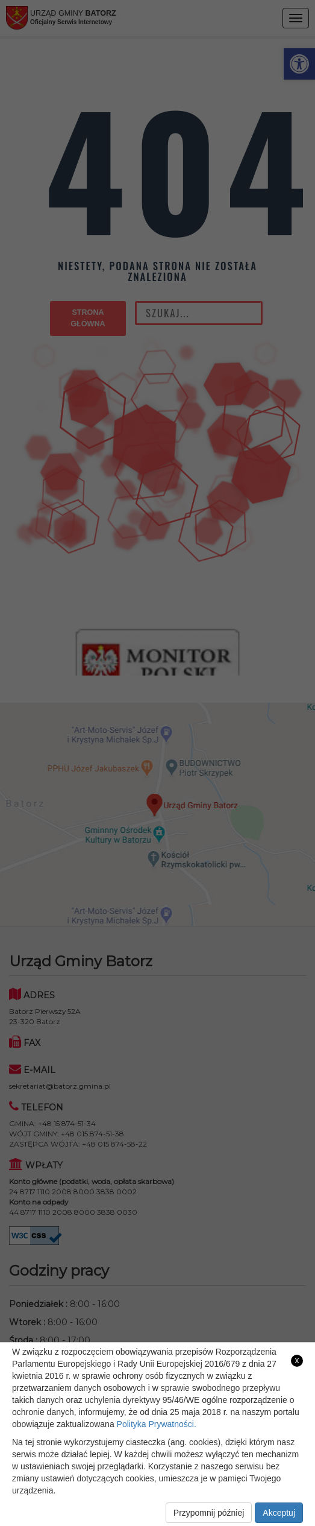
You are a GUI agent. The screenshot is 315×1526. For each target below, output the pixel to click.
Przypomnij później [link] (209, 1513)
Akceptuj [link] (279, 1513)
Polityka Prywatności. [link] (156, 1424)
